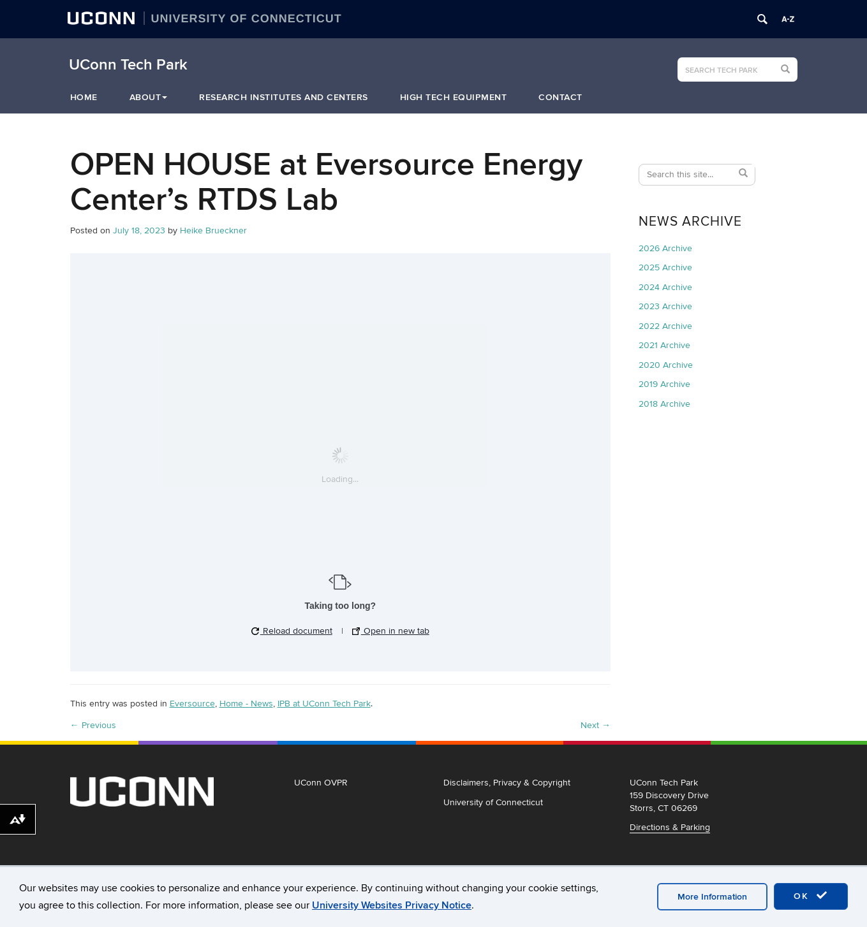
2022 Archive (665, 326)
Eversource (192, 703)
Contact (560, 97)
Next (596, 725)
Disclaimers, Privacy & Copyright (506, 782)
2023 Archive (665, 306)
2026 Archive (665, 248)
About (149, 97)
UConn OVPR (321, 782)
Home (84, 97)
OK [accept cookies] (811, 895)
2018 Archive (664, 403)
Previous (93, 725)
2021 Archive (664, 345)
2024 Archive (665, 287)
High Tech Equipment (453, 97)
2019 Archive (664, 384)
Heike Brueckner (213, 230)
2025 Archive (665, 267)
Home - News (246, 703)
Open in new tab (390, 630)
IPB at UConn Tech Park (324, 703)
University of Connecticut (493, 802)
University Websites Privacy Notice (391, 905)
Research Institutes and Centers (283, 97)
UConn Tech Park (128, 65)
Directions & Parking (670, 827)
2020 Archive (666, 365)
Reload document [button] (291, 630)
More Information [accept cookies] (712, 896)
